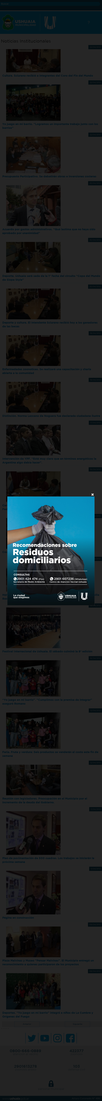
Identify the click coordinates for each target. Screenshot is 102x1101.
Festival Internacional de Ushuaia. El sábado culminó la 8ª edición (47, 651)
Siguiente (77, 1024)
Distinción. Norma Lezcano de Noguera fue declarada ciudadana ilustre (51, 415)
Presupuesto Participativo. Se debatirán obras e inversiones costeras (49, 176)
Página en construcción (18, 917)
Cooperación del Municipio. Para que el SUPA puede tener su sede (47, 551)
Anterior (27, 1024)
